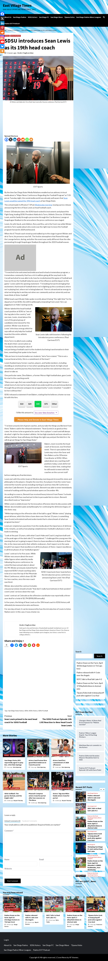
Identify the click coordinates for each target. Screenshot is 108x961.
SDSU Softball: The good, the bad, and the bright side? (13, 795)
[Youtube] (2, 42)
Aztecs (7, 36)
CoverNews (62, 957)
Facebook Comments (29, 821)
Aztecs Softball (14, 788)
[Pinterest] (19, 139)
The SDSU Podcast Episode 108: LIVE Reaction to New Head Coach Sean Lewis (55, 720)
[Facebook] (6, 139)
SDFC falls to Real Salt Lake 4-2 (89, 679)
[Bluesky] (2, 46)
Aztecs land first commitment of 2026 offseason (61, 762)
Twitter (79, 886)
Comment (9, 831)
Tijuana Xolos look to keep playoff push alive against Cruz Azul (90, 694)
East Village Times (17, 5)
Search (78, 651)
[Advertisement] (38, 120)
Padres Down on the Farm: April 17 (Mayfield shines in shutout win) (90, 686)
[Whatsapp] (27, 139)
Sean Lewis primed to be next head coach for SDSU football (21, 719)
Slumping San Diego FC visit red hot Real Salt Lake (95, 849)
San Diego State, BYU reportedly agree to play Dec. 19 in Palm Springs (13, 762)
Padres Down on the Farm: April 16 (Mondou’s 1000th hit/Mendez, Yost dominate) (95, 865)
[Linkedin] (15, 139)
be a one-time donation (44, 413)
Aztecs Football (15, 36)
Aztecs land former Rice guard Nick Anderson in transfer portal (38, 762)
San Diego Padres (19, 17)
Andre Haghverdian (25, 53)
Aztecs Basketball (15, 755)
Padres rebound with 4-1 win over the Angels (88, 673)
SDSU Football (43, 711)
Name (6, 859)
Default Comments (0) (12, 821)
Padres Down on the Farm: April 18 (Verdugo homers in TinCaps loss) (90, 666)
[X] (10, 139)
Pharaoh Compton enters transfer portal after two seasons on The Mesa (37, 796)
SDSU (26, 711)
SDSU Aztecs (32, 17)
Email (41, 859)
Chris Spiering (17, 767)
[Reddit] (23, 139)
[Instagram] (2, 37)
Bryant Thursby (18, 800)
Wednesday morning (43, 205)
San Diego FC (44, 17)
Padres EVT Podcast (12, 23)
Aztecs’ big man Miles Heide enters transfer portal (61, 795)
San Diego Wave (57, 17)
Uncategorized (92, 806)
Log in (6, 940)
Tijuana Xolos (69, 17)
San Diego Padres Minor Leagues (88, 17)
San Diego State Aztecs (16, 711)
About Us (7, 17)
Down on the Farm (93, 816)
